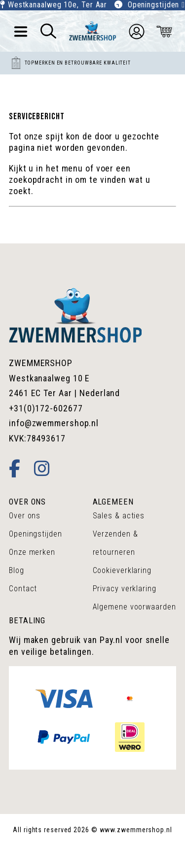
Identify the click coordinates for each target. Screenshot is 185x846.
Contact (23, 588)
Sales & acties (119, 515)
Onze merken (32, 552)
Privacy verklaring (124, 588)
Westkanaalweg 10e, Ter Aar (57, 4)
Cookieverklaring (122, 570)
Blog (16, 570)
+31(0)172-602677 (45, 408)
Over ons (24, 515)
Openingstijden (156, 4)
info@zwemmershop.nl (54, 423)
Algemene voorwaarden (134, 606)
